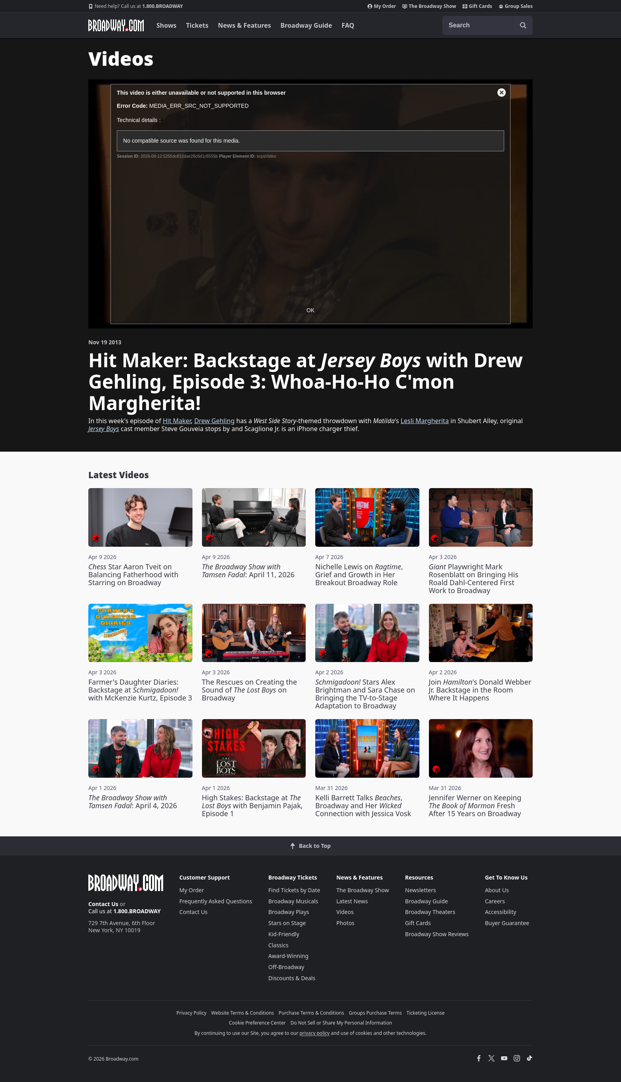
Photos (345, 923)
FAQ (348, 25)
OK (310, 310)
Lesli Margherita (424, 420)
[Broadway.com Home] (116, 25)
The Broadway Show (429, 6)
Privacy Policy (192, 1012)
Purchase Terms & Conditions (311, 1012)
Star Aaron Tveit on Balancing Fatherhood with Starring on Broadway (133, 574)
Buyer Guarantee (507, 923)
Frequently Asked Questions (215, 901)
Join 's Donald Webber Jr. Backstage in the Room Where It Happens (480, 689)
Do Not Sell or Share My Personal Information (341, 1022)
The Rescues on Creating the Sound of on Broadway (249, 689)
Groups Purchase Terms (375, 1012)
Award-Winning (289, 956)
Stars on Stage (287, 923)
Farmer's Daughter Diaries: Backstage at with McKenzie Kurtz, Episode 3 (140, 689)
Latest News (352, 901)
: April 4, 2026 (132, 801)
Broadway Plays (289, 912)
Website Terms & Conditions (242, 1012)
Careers (495, 901)
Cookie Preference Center (257, 1022)
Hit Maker (177, 420)
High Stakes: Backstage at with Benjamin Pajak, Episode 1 (252, 805)
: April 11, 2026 (248, 570)
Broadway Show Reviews (437, 934)
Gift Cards (477, 6)
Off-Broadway (287, 967)
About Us (497, 890)
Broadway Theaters (430, 912)
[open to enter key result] (523, 25)
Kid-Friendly (284, 934)
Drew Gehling (214, 420)
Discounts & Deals (292, 978)
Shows (166, 25)
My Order (382, 6)
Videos (345, 912)
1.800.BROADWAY (135, 6)
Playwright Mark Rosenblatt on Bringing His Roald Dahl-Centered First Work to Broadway (473, 578)
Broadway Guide (306, 25)
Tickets (197, 25)
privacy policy (314, 1033)
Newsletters (420, 890)
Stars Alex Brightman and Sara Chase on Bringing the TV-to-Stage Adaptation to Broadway (365, 693)
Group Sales (516, 6)
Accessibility (500, 912)
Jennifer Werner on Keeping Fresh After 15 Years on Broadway (475, 805)
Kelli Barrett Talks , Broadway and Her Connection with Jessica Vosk (363, 805)
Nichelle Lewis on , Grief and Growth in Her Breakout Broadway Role (359, 574)
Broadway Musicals (293, 901)
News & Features (244, 25)
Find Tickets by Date (294, 890)
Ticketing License (426, 1012)
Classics (279, 945)
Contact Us (103, 904)
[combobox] (487, 25)
